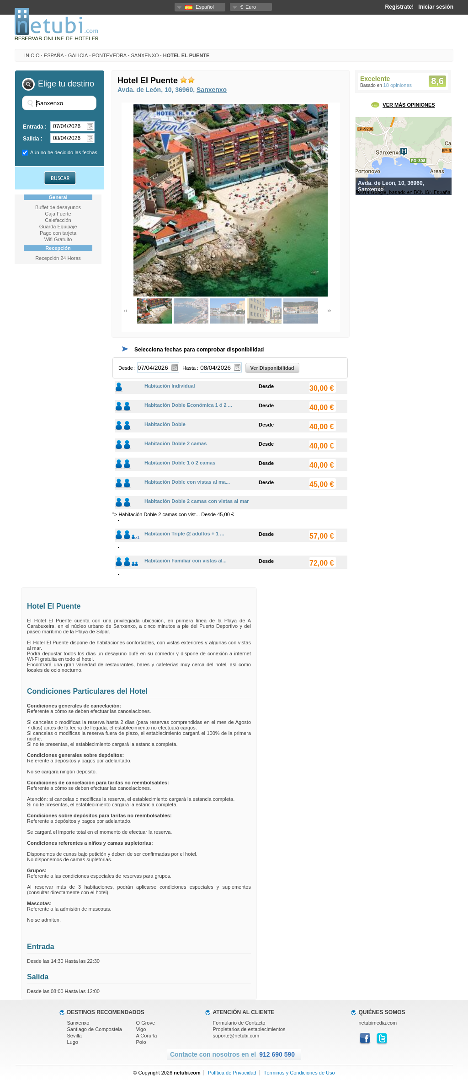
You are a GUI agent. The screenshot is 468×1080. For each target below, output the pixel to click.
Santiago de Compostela (94, 1029)
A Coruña (146, 1035)
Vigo (141, 1029)
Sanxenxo (145, 55)
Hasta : (190, 368)
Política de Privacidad (232, 1072)
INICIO (32, 55)
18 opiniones (397, 85)
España (54, 55)
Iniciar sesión (435, 7)
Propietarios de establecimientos (249, 1029)
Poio (141, 1042)
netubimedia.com (378, 1023)
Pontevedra (109, 55)
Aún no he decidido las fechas (63, 152)
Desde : (127, 368)
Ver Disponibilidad (272, 368)
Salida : (33, 138)
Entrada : (35, 127)
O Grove (145, 1023)
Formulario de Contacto (239, 1023)
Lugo (72, 1042)
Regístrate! (399, 7)
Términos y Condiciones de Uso (299, 1072)
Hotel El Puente (186, 55)
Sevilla (74, 1035)
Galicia (78, 55)
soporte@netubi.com (236, 1035)
